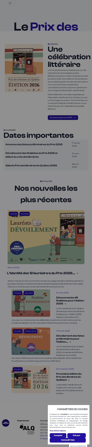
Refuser (76, 435)
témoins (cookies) (58, 416)
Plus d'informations (58, 431)
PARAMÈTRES (68, 440)
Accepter (58, 435)
